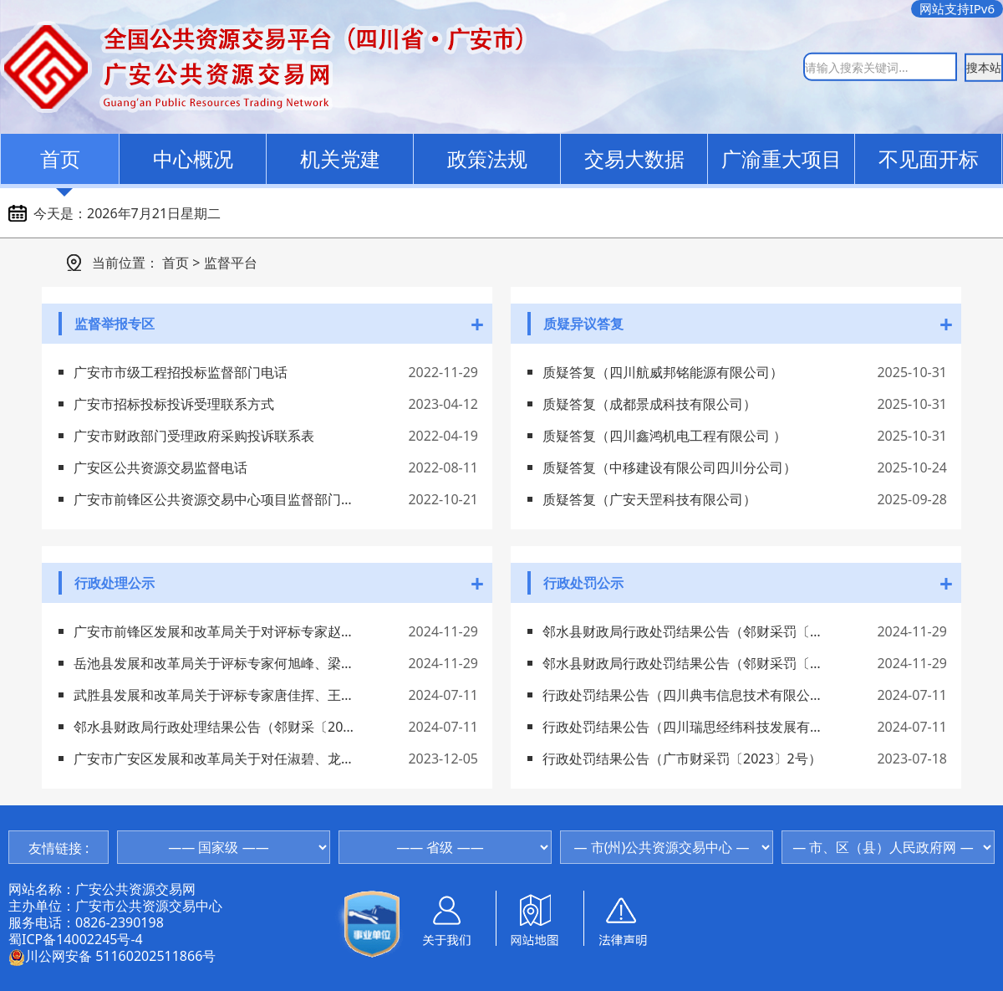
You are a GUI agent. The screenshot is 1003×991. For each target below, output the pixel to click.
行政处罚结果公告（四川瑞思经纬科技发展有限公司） (682, 727)
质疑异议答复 (583, 323)
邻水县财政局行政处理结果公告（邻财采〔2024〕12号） (214, 727)
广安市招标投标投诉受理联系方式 (174, 404)
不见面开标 (928, 158)
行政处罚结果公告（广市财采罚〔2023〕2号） (682, 758)
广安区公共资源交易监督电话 (160, 467)
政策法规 (487, 158)
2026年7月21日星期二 (154, 213)
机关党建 (340, 158)
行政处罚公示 (583, 583)
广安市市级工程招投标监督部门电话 (181, 372)
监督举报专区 (114, 323)
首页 (60, 158)
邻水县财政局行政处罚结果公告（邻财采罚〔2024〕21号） (682, 631)
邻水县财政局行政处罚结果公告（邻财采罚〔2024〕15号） (682, 663)
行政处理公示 (114, 583)
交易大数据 (634, 158)
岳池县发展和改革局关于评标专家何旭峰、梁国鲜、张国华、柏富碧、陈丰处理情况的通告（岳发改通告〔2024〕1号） (214, 663)
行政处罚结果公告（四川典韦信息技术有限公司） (682, 695)
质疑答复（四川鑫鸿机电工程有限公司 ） (664, 436)
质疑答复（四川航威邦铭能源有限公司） (662, 372)
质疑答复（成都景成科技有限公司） (649, 404)
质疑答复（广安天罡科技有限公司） (649, 499)
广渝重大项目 (781, 158)
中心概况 (193, 158)
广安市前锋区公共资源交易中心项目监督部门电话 (214, 499)
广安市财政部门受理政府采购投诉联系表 (194, 436)
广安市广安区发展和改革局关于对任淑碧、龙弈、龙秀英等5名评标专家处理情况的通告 (214, 758)
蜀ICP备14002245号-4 (75, 939)
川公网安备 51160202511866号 (112, 956)
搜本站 (983, 66)
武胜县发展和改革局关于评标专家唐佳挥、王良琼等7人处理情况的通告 (214, 695)
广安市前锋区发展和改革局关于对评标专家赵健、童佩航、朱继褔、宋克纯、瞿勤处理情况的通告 (214, 631)
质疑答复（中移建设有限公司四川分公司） (669, 467)
